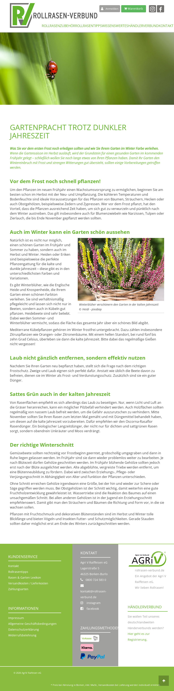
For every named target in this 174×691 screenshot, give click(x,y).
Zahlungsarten (18, 589)
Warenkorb (133, 9)
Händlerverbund (143, 26)
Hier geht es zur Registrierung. (139, 637)
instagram (90, 603)
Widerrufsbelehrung (22, 635)
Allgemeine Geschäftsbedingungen (32, 624)
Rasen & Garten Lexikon (24, 577)
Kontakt (166, 26)
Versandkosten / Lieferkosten (28, 583)
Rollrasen (51, 26)
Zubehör (67, 26)
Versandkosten (106, 684)
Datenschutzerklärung (23, 629)
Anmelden (109, 9)
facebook (89, 609)
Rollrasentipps (88, 26)
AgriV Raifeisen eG (31, 672)
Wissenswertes (115, 26)
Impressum (16, 618)
